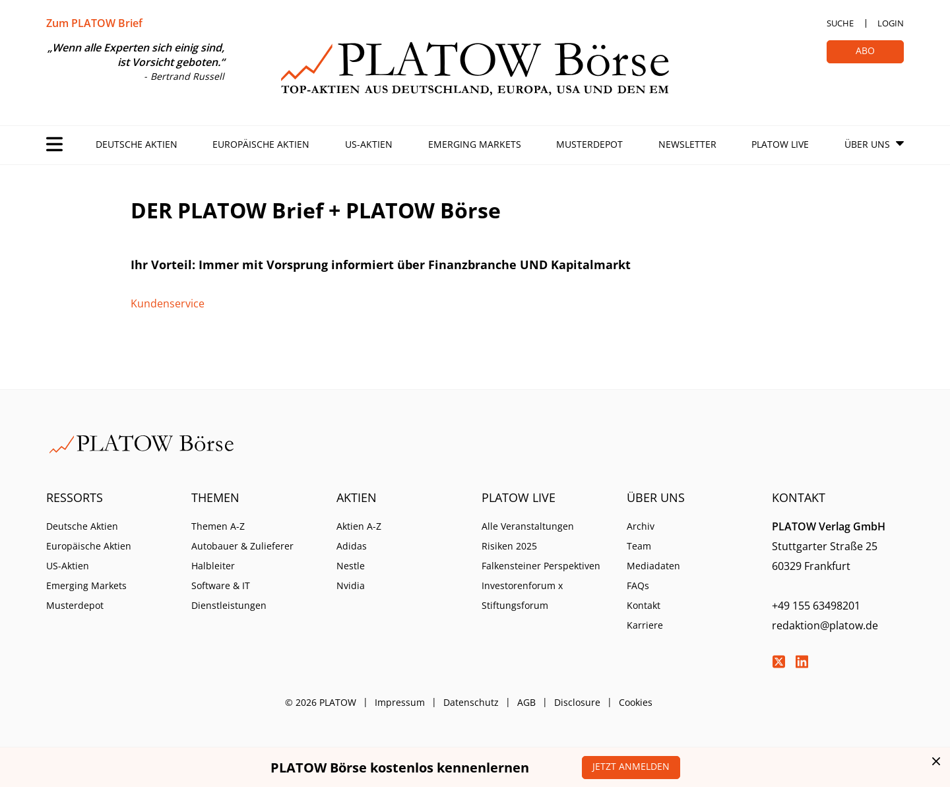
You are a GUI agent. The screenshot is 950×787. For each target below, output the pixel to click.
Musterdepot (589, 144)
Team (639, 546)
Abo (865, 50)
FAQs (638, 585)
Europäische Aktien (260, 144)
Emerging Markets (474, 144)
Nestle (350, 565)
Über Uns (867, 144)
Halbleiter (213, 565)
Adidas (351, 546)
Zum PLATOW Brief (94, 23)
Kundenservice (168, 303)
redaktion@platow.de (825, 625)
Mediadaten (653, 565)
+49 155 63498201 (816, 605)
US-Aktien (369, 144)
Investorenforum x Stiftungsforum (522, 595)
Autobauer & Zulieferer (242, 546)
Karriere (645, 625)
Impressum (400, 702)
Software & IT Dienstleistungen (229, 595)
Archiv (640, 526)
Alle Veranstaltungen (528, 526)
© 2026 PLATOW (320, 702)
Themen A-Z (218, 526)
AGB (526, 702)
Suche (840, 23)
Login (890, 23)
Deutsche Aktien (136, 144)
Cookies (635, 702)
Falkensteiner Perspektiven (541, 565)
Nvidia (350, 585)
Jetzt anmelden (631, 766)
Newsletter (687, 144)
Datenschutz (471, 702)
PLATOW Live (780, 144)
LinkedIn (801, 661)
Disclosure (577, 702)
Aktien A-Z (358, 526)
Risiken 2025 (509, 546)
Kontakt (643, 605)
